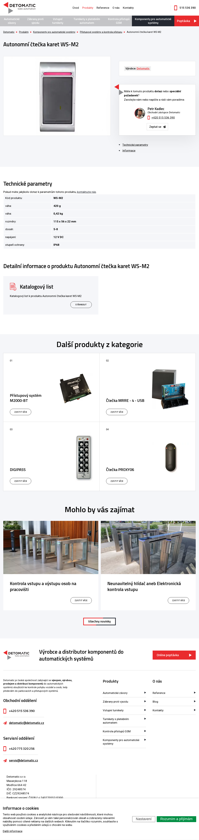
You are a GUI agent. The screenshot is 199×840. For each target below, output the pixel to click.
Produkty (87, 7)
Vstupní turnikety (57, 21)
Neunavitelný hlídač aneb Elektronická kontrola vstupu (144, 586)
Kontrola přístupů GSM (119, 21)
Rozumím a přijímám (176, 819)
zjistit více (81, 600)
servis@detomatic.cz (23, 760)
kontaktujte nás (86, 192)
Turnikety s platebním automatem (87, 21)
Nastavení (144, 819)
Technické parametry (135, 144)
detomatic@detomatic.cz (26, 722)
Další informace (12, 831)
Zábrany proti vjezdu (35, 21)
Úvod (76, 7)
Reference (103, 7)
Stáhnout (81, 304)
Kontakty (128, 7)
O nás (116, 7)
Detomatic (8, 32)
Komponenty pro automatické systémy (153, 21)
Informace (128, 150)
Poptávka (183, 20)
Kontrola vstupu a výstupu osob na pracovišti (43, 586)
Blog (155, 701)
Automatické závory (12, 21)
